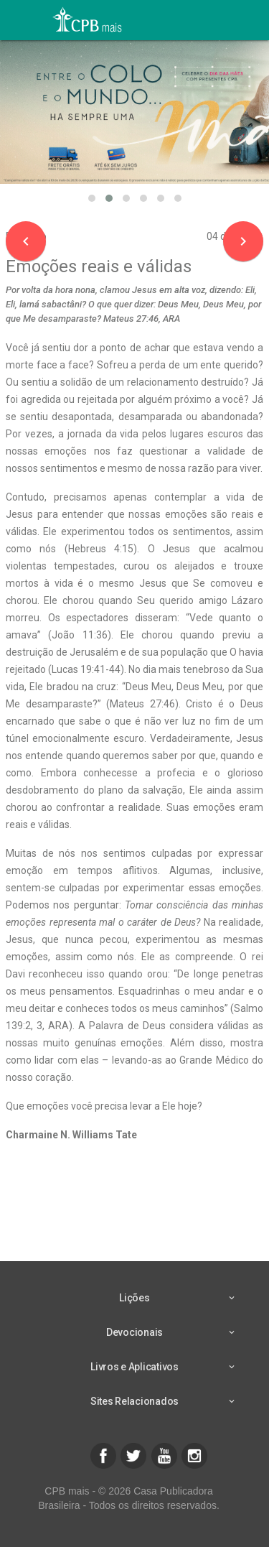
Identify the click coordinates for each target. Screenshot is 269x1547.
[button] (91, 198)
